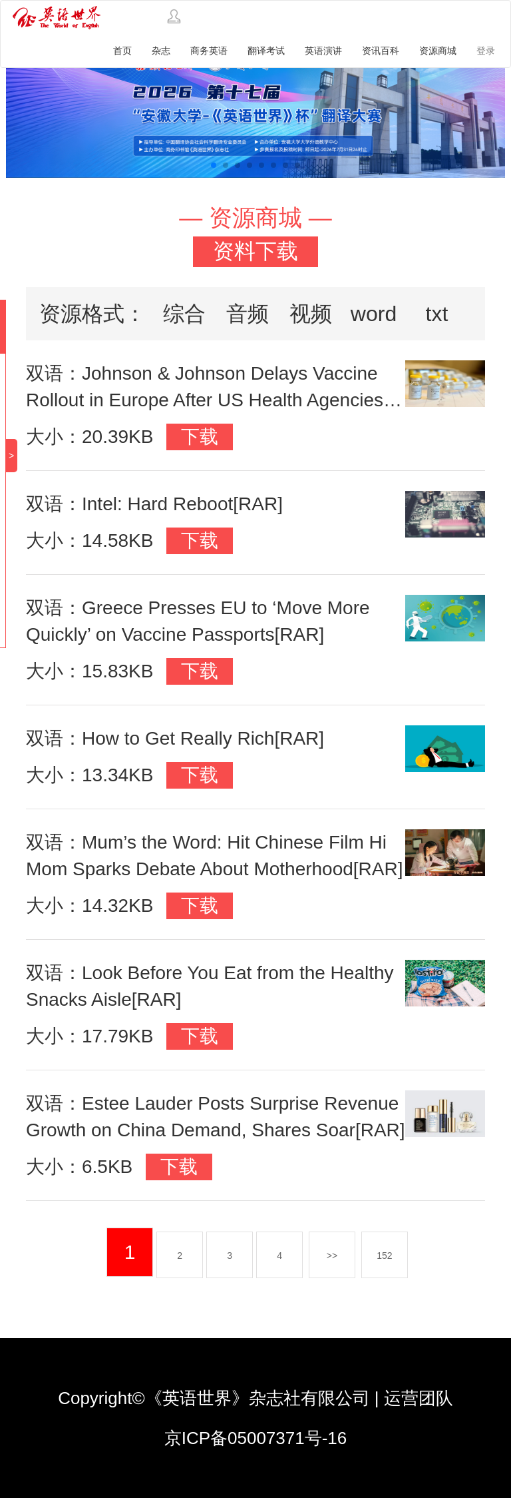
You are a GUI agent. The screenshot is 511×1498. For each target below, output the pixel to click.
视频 (310, 314)
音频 (247, 314)
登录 (485, 50)
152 (384, 1255)
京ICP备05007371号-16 (255, 1438)
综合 (184, 314)
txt (437, 314)
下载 (199, 436)
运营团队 (418, 1398)
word (374, 314)
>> (332, 1255)
